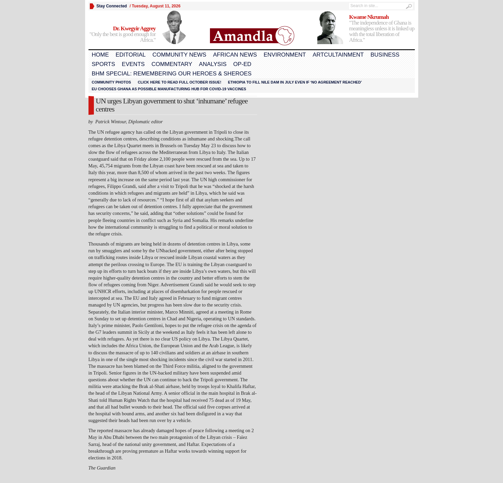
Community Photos (111, 82)
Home (100, 55)
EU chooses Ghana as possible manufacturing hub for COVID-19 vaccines (169, 89)
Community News (179, 55)
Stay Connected (112, 6)
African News (235, 55)
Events (133, 64)
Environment (285, 55)
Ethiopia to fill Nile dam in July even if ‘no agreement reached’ (295, 82)
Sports (103, 64)
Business (384, 55)
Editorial (131, 55)
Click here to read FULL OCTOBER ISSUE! (179, 82)
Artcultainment (338, 55)
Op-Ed (242, 64)
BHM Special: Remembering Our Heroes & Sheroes (172, 73)
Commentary (171, 64)
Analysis (212, 64)
